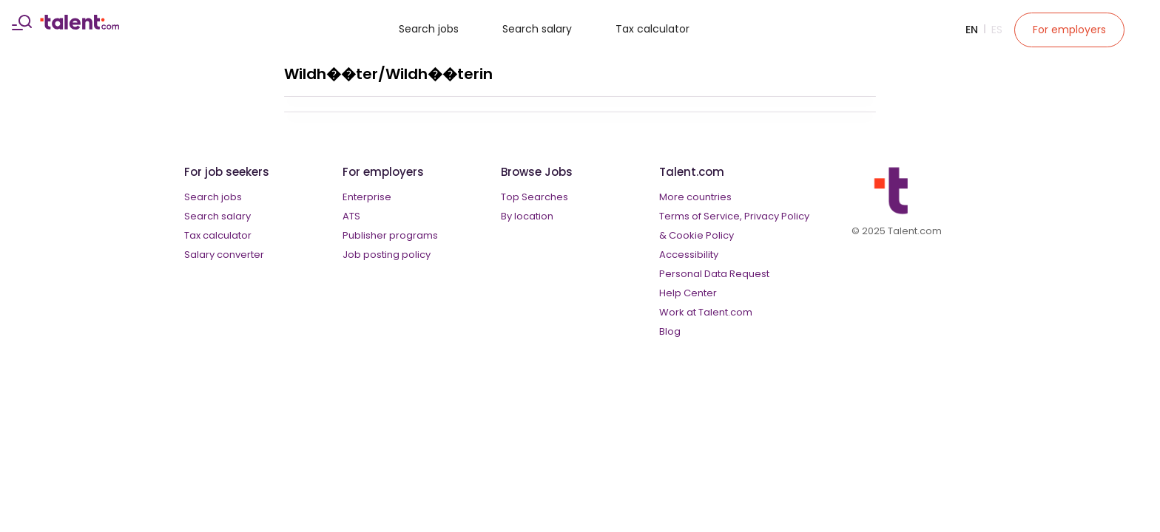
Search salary (537, 28)
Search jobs (429, 28)
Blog (670, 331)
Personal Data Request (714, 274)
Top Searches (534, 197)
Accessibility (688, 255)
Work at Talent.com (705, 312)
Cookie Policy (701, 235)
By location (527, 216)
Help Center (688, 293)
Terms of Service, (700, 216)
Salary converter (224, 255)
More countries (695, 197)
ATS (351, 216)
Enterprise (367, 197)
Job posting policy (387, 255)
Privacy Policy (776, 216)
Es (996, 29)
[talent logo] (79, 25)
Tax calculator (652, 28)
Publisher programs (390, 235)
